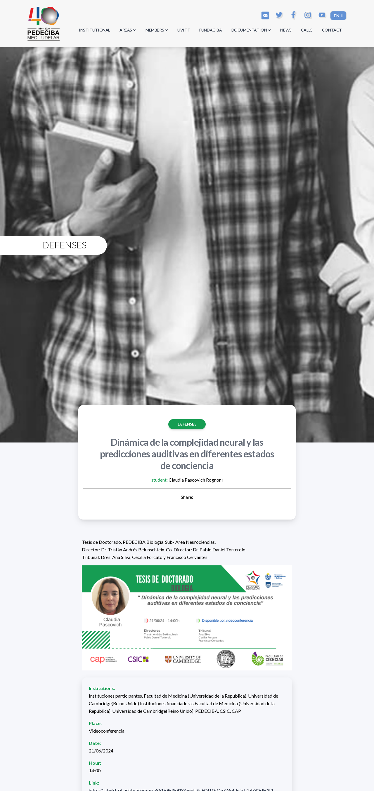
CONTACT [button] (332, 29)
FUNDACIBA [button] (210, 29)
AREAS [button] (128, 29)
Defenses (187, 424)
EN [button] (337, 15)
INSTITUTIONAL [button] (94, 29)
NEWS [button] (285, 29)
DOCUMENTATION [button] (251, 29)
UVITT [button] (183, 29)
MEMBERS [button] (157, 29)
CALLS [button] (307, 29)
